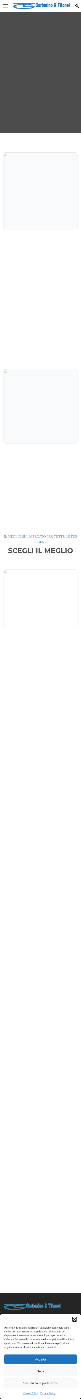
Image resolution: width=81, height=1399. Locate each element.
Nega (40, 1371)
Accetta (40, 1359)
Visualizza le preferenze (40, 1383)
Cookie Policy (30, 1393)
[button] (74, 1319)
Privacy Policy (48, 1393)
